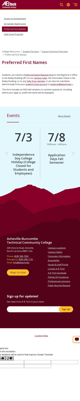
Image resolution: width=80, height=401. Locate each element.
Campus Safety (55, 252)
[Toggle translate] (68, 4)
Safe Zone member (36, 81)
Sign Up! (66, 309)
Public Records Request (59, 285)
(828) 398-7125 (26, 259)
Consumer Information (59, 256)
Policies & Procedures (58, 277)
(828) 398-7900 (21, 256)
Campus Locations (57, 247)
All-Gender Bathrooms (15, 23)
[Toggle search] (61, 4)
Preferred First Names (15, 29)
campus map (40, 78)
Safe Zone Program (13, 34)
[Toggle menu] (75, 4)
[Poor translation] (9, 358)
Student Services (31, 51)
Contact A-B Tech (56, 268)
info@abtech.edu (21, 262)
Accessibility (53, 260)
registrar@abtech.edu (60, 84)
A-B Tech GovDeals (57, 273)
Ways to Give (18, 272)
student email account (36, 84)
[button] (6, 153)
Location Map (41, 335)
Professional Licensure (59, 281)
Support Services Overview (55, 51)
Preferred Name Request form (39, 74)
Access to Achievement (15, 18)
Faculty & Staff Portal (58, 264)
